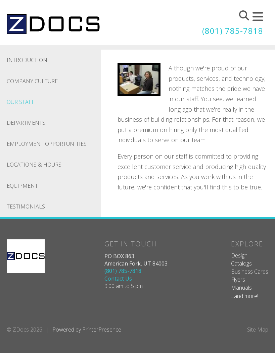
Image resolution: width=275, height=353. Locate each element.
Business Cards (249, 271)
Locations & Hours (34, 164)
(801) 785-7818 (232, 30)
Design (239, 255)
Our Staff (21, 101)
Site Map (257, 329)
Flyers (238, 279)
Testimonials (26, 206)
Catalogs (241, 263)
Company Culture (32, 80)
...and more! (244, 295)
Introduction (27, 60)
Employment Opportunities (47, 143)
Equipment (22, 185)
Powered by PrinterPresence (86, 329)
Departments (26, 122)
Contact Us (118, 278)
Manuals (241, 287)
